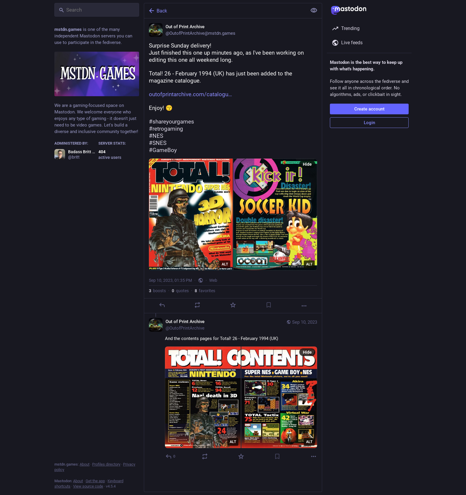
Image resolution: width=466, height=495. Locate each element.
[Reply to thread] (171, 456)
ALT (225, 264)
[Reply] (162, 305)
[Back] (225, 10)
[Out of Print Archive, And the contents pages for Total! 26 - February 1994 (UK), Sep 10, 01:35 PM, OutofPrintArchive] (233, 389)
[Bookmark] (268, 305)
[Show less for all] (314, 10)
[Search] (96, 10)
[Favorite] (233, 305)
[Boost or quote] (197, 305)
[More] (304, 305)
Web (213, 280)
